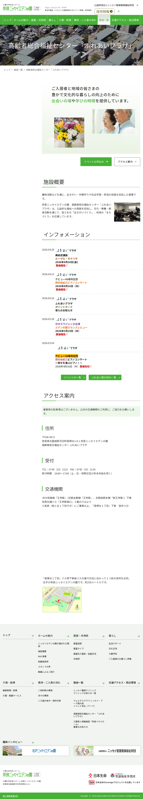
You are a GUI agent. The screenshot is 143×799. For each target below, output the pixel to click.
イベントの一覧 (72, 377)
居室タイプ (78, 648)
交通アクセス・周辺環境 (125, 20)
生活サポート (115, 643)
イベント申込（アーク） (84, 706)
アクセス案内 (125, 161)
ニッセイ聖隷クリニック (84, 690)
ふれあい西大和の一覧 (103, 377)
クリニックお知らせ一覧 (84, 693)
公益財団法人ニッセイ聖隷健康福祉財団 (114, 5)
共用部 (76, 658)
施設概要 (42, 651)
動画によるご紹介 (46, 671)
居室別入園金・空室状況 (84, 653)
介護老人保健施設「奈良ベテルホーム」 (88, 722)
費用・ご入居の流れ (85, 20)
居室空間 (77, 643)
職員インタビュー (13, 742)
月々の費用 (43, 695)
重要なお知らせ (80, 726)
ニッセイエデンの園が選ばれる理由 (53, 644)
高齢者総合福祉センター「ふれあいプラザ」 (88, 715)
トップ (7, 20)
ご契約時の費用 (46, 690)
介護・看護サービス (12, 695)
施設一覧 (104, 20)
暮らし (52, 20)
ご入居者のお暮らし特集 (120, 658)
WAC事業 (42, 656)
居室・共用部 (38, 20)
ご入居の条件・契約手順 (49, 700)
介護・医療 (65, 20)
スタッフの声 (44, 666)
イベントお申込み (94, 161)
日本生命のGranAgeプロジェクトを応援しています (114, 782)
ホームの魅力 (21, 20)
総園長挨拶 (43, 661)
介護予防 (113, 653)
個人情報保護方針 (10, 796)
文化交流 (113, 648)
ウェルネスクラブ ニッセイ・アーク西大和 (88, 702)
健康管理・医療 (10, 690)
